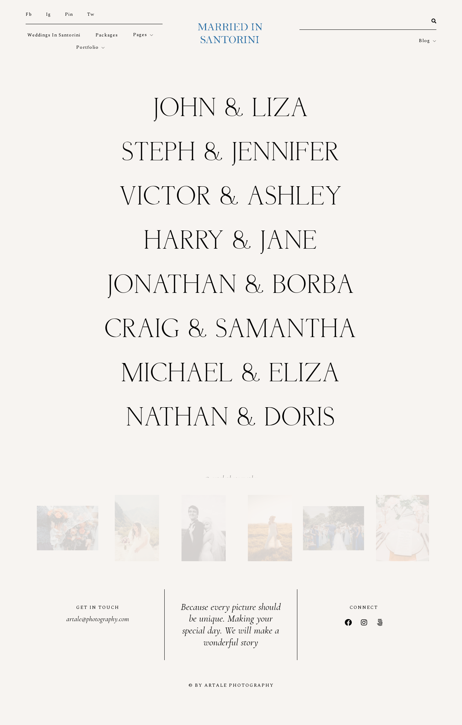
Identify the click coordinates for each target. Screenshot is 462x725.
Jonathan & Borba (231, 285)
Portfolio (87, 47)
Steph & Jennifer (231, 153)
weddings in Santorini (53, 35)
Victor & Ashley (231, 197)
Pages (140, 34)
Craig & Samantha (231, 329)
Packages (106, 35)
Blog (424, 40)
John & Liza (231, 109)
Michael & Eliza (231, 374)
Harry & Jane (231, 241)
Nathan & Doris (231, 418)
